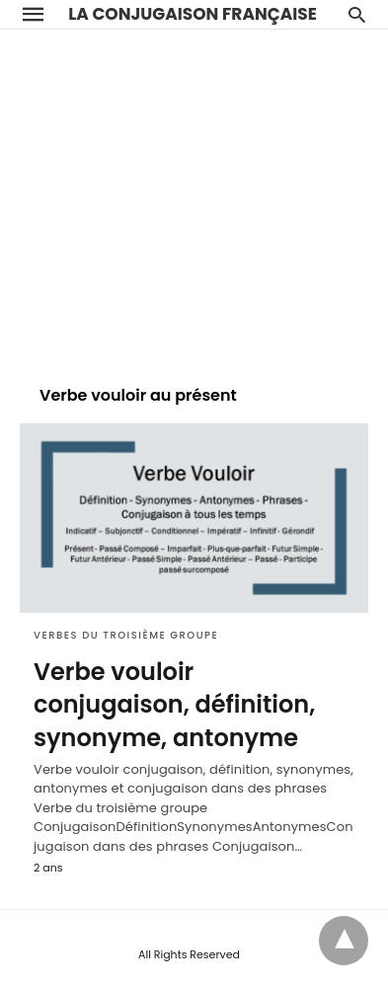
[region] (194, 197)
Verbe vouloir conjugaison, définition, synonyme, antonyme (174, 704)
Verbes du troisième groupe (126, 635)
